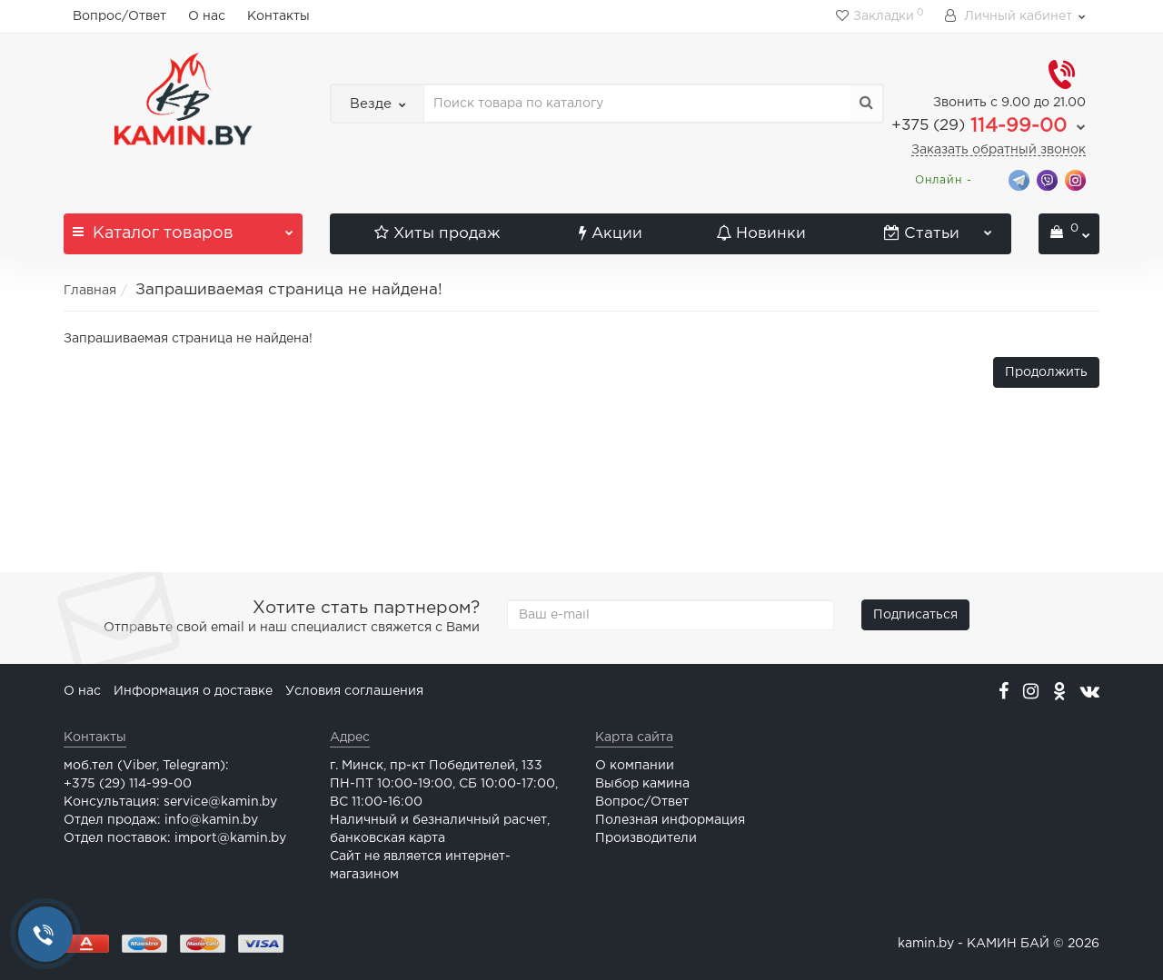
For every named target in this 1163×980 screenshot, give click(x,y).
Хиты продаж (437, 234)
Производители (646, 838)
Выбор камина (642, 783)
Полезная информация (670, 820)
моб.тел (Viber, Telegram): (146, 765)
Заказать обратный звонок (998, 149)
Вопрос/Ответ (119, 16)
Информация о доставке (193, 691)
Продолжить (1046, 372)
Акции (610, 234)
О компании (634, 765)
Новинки (761, 234)
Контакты (278, 16)
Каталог (183, 227)
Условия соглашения (354, 691)
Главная (90, 290)
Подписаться (915, 614)
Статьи (938, 227)
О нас (206, 16)
